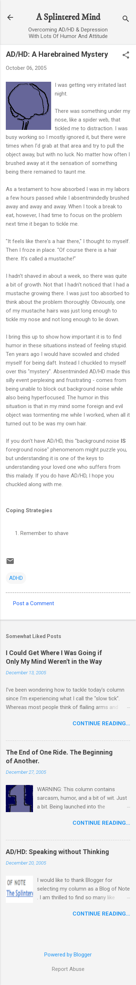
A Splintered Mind (68, 17)
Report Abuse (68, 969)
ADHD (16, 578)
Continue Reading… (101, 723)
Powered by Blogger (68, 954)
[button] (125, 56)
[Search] (125, 20)
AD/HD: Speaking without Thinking (57, 851)
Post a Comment (33, 603)
